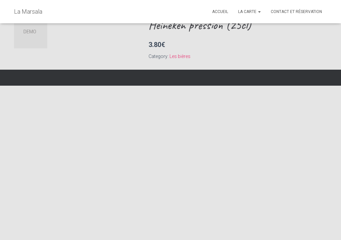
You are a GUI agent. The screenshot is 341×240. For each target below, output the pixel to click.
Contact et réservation (296, 11)
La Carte (249, 11)
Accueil (220, 11)
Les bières (180, 56)
